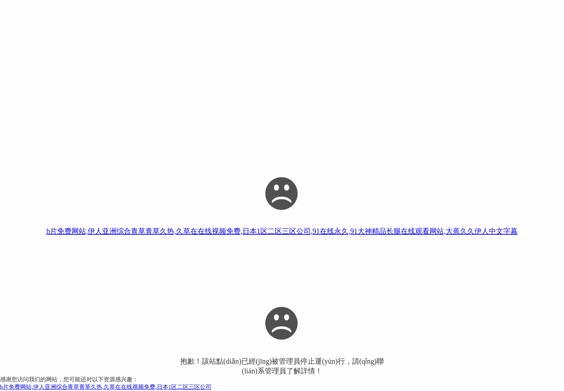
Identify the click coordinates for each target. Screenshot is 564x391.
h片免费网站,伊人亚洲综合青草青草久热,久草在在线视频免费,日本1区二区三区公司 (106, 387)
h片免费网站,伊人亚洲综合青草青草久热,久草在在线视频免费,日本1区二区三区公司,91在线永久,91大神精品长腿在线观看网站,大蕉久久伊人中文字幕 (282, 231)
